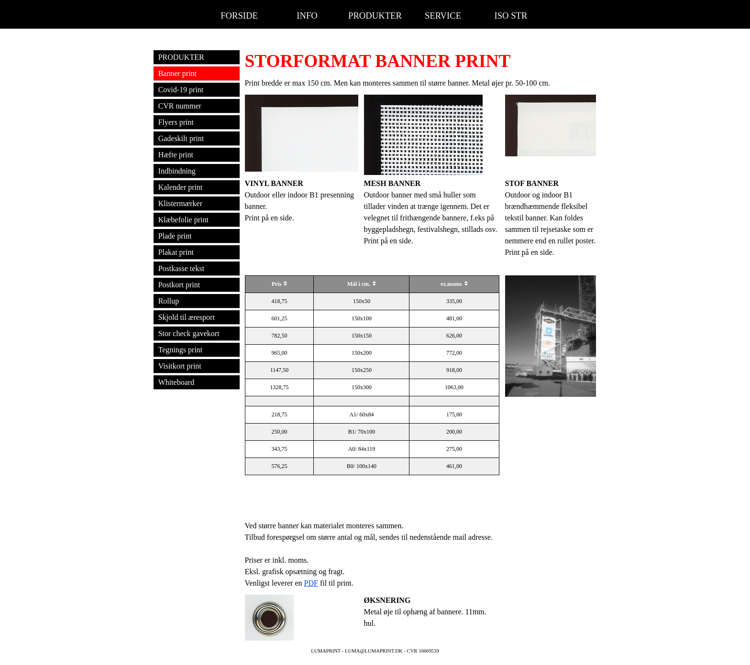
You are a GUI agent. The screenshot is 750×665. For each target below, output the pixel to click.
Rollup (168, 301)
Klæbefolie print (183, 220)
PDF (311, 583)
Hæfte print (175, 155)
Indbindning (177, 171)
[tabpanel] (420, 61)
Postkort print (179, 285)
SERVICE (443, 16)
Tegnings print (180, 350)
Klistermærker (180, 203)
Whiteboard (176, 382)
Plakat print (176, 252)
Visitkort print (179, 366)
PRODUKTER (375, 16)
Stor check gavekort (189, 333)
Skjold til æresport (186, 317)
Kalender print (180, 187)
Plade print (175, 236)
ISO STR (511, 16)
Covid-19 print (181, 90)
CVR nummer (179, 106)
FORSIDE (239, 16)
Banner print (177, 73)
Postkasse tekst (181, 268)
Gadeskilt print (181, 138)
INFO (307, 16)
